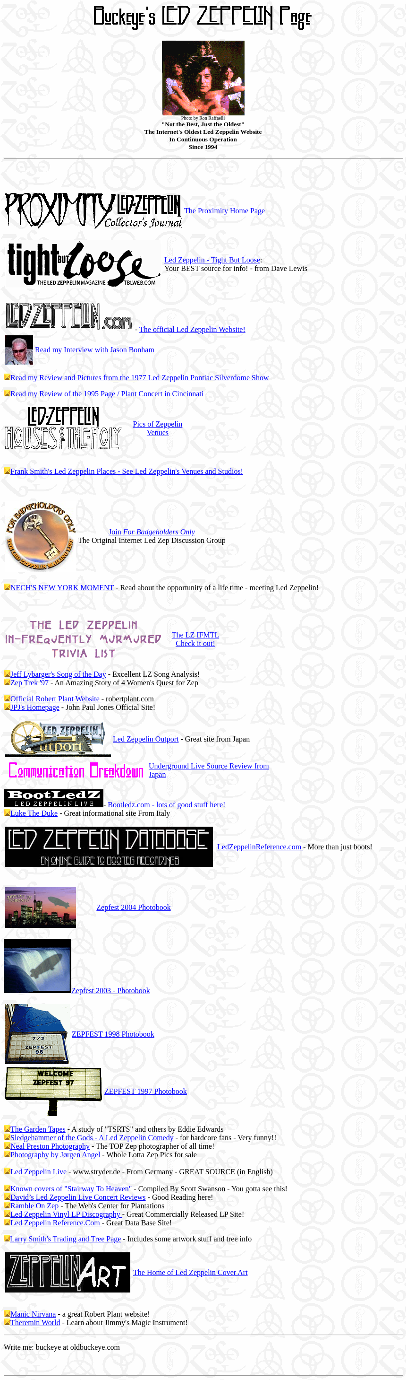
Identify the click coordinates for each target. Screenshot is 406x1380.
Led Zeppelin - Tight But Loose (212, 260)
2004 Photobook (133, 907)
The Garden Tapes (38, 1129)
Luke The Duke (34, 813)
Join (152, 532)
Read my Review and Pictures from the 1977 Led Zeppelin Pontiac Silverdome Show (139, 378)
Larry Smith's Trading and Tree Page (65, 1239)
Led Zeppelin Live (38, 1172)
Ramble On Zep (34, 1206)
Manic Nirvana (33, 1314)
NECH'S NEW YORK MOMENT (62, 588)
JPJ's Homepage (34, 707)
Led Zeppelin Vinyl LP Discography (66, 1214)
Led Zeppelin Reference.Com (56, 1223)
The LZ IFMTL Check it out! (195, 639)
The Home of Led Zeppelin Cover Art (190, 1272)
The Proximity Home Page (224, 211)
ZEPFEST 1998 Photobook (113, 1034)
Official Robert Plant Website (56, 699)
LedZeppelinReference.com (260, 847)
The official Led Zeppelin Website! (192, 329)
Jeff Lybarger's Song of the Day (58, 674)
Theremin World (35, 1323)
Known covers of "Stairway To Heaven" (71, 1189)
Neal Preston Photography (50, 1146)
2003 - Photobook (110, 991)
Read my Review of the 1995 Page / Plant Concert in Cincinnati (106, 394)
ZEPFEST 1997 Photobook (145, 1091)
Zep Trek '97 (29, 683)
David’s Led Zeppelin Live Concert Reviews (78, 1197)
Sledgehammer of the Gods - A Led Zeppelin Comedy (92, 1138)
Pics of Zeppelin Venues (157, 428)
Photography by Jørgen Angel (55, 1155)
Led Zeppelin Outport (146, 739)
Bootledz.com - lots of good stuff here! (166, 805)
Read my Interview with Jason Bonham (94, 350)
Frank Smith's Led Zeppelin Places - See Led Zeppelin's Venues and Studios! (126, 471)
